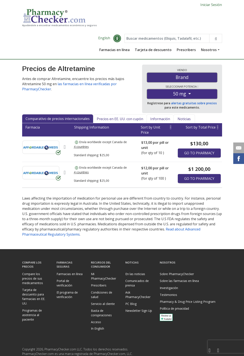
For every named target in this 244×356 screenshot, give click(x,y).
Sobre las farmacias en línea (179, 281)
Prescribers (186, 49)
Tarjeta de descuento (153, 49)
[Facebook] (209, 350)
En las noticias (135, 274)
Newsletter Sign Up (138, 311)
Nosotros (209, 49)
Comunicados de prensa (137, 283)
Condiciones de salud (101, 294)
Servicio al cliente (103, 304)
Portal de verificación (64, 283)
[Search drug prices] (215, 38)
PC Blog (131, 304)
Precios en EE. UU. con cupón (120, 119)
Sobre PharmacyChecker (177, 274)
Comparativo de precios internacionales (58, 118)
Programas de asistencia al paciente (32, 314)
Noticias (184, 119)
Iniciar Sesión (211, 4)
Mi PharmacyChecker (103, 276)
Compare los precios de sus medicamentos (32, 278)
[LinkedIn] (218, 350)
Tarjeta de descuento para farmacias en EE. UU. (33, 296)
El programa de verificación (67, 294)
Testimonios (168, 295)
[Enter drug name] (167, 38)
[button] (117, 38)
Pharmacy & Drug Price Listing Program (187, 302)
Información (160, 119)
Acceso (96, 322)
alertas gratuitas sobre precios (194, 103)
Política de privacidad (174, 308)
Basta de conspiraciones (101, 313)
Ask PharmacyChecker (137, 294)
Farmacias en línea (114, 49)
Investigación (169, 288)
